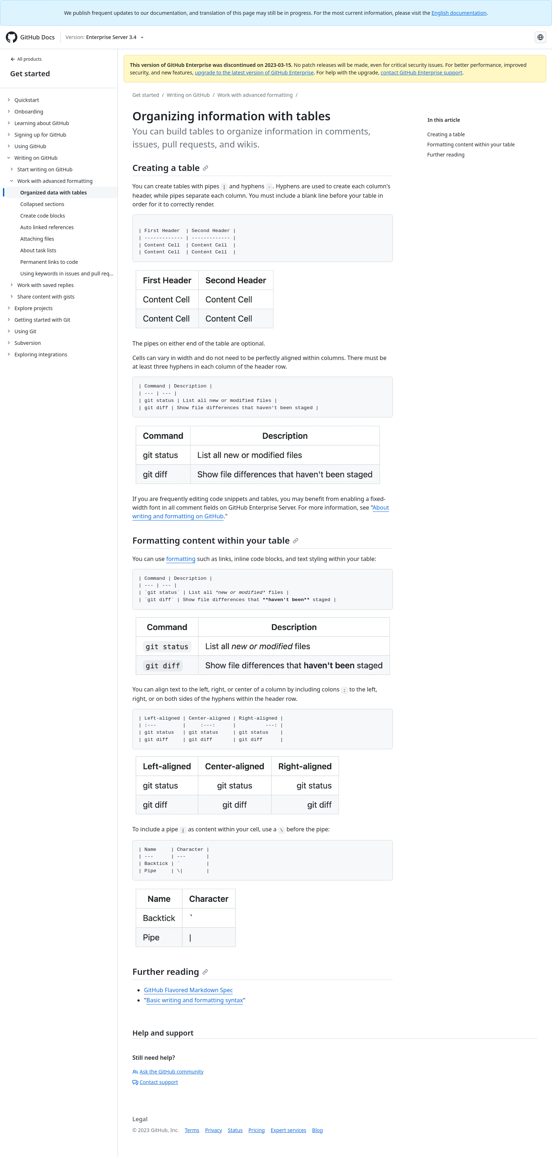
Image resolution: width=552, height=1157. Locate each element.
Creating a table (170, 167)
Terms (192, 1130)
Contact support (155, 1082)
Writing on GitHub (188, 94)
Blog (317, 1130)
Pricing (257, 1130)
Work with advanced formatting (255, 94)
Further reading (170, 971)
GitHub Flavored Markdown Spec (188, 990)
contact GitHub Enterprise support (421, 72)
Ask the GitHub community (168, 1071)
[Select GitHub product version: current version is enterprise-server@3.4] (104, 37)
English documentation (459, 12)
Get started (30, 73)
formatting (180, 559)
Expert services (288, 1130)
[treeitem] (62, 100)
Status (235, 1130)
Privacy (213, 1130)
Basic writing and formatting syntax (195, 1000)
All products (26, 59)
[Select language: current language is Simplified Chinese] (540, 37)
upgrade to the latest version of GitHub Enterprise (254, 72)
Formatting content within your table (215, 540)
